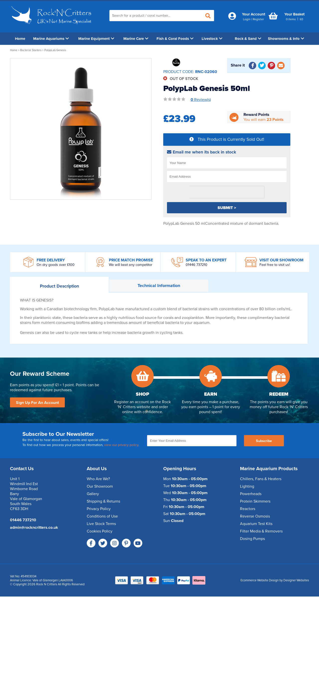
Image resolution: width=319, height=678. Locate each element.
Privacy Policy (99, 508)
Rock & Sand (248, 38)
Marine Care (135, 38)
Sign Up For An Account (37, 402)
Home (20, 38)
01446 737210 (196, 265)
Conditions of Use (102, 516)
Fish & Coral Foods (175, 38)
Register (258, 19)
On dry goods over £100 (56, 265)
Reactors (247, 508)
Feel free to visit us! (274, 265)
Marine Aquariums (51, 38)
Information (159, 285)
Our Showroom (100, 486)
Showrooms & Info (286, 38)
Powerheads (250, 493)
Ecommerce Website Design (259, 580)
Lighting (247, 486)
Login (246, 19)
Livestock (212, 38)
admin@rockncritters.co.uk (34, 527)
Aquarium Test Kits (256, 523)
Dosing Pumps (252, 538)
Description (59, 286)
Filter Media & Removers (261, 531)
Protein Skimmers (255, 501)
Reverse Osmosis (255, 516)
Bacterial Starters (30, 50)
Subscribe (264, 441)
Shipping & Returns (103, 501)
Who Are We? (98, 478)
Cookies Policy (99, 531)
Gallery (93, 493)
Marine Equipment (96, 38)
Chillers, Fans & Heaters (260, 478)
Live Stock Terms (101, 523)
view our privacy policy (121, 445)
